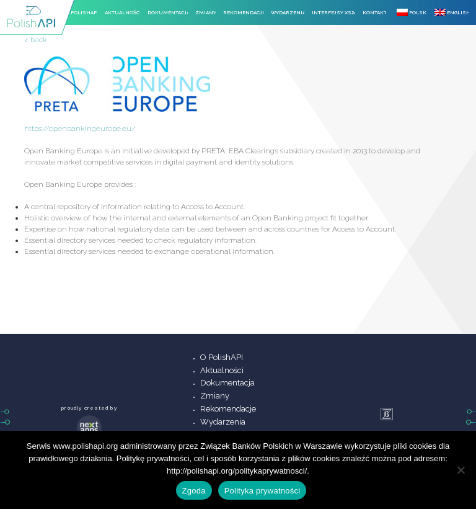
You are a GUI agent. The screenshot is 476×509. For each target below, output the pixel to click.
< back (35, 39)
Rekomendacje (243, 12)
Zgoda (194, 490)
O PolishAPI (81, 12)
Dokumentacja (168, 12)
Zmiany (205, 12)
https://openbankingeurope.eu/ (80, 128)
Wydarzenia (287, 12)
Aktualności (122, 12)
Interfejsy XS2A (333, 12)
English (451, 12)
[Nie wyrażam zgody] (460, 470)
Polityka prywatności (262, 490)
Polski (412, 12)
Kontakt (374, 12)
